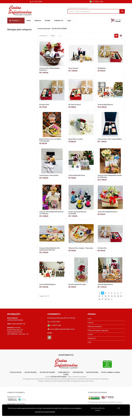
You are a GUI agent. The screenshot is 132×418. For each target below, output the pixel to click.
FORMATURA (13, 61)
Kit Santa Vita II (44, 104)
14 (118, 296)
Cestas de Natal (14, 52)
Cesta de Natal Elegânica (47, 284)
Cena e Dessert (73, 68)
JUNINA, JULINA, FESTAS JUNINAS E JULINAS (17, 66)
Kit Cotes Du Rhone (74, 104)
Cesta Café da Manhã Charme (107, 212)
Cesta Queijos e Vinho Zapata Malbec (110, 139)
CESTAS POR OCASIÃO (17, 34)
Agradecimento (14, 39)
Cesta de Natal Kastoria (105, 284)
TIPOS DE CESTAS (16, 372)
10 (105, 296)
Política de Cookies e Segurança (98, 330)
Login (69, 20)
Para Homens (13, 76)
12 (112, 296)
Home (28, 20)
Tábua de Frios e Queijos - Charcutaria (80, 248)
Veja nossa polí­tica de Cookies (98, 409)
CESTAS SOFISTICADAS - (59, 377)
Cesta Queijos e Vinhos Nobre (48, 175)
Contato (47, 20)
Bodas (11, 47)
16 (99, 299)
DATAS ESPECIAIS (92, 372)
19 (108, 299)
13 (115, 296)
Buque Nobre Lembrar (75, 139)
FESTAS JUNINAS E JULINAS (110, 372)
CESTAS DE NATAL (31, 372)
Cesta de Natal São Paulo (76, 175)
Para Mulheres (14, 81)
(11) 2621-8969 (36, 1)
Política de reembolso (95, 326)
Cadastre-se (58, 20)
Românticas (13, 85)
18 (105, 299)
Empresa (38, 20)
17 (102, 299)
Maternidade (13, 72)
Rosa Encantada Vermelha (77, 284)
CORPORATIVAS (78, 372)
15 (121, 296)
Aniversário (13, 43)
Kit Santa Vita (102, 248)
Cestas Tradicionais (15, 56)
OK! (119, 408)
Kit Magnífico (102, 68)
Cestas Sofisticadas (43, 28)
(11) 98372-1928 (96, 1)
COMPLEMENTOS (64, 372)
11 (108, 296)
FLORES (66, 374)
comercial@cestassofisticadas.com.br (61, 329)
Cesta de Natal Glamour (105, 104)
